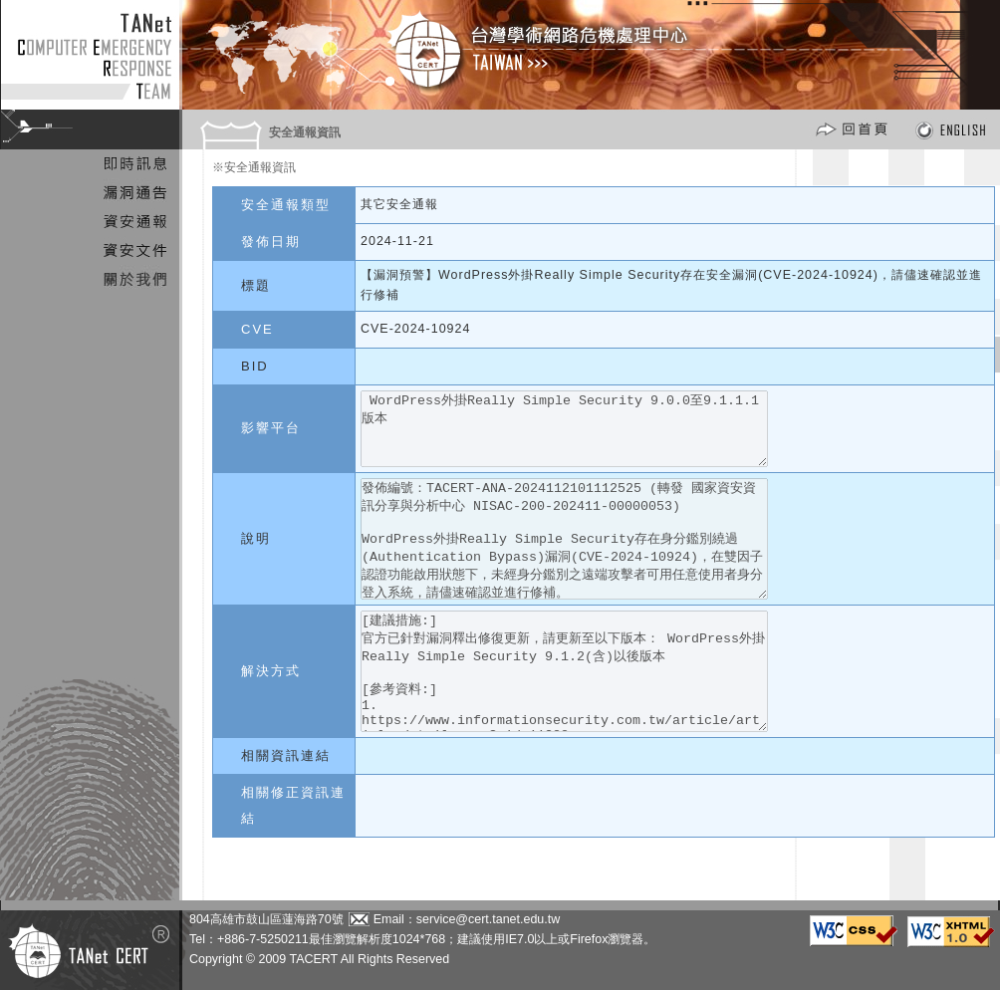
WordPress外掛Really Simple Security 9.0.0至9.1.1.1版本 (587, 436)
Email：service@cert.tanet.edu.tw (467, 919)
